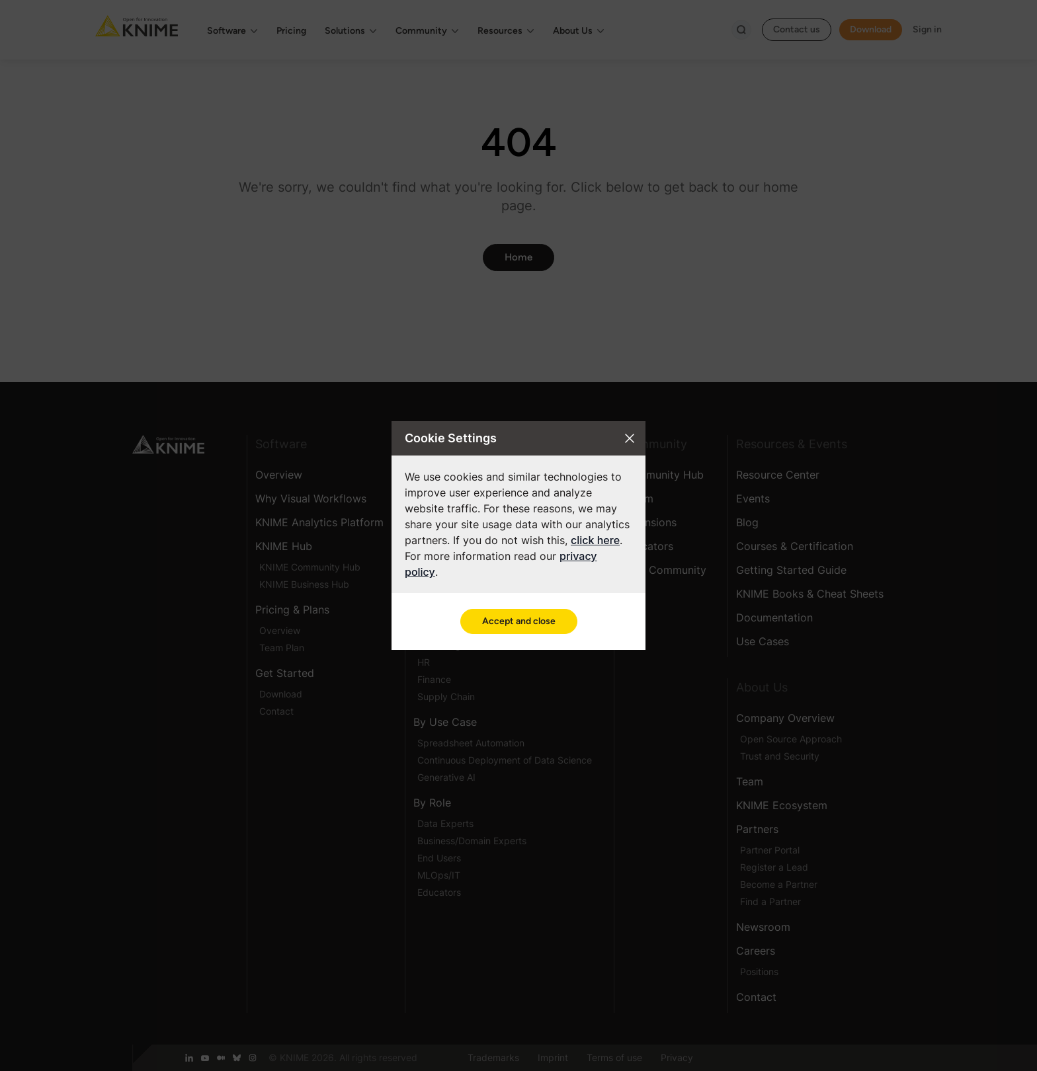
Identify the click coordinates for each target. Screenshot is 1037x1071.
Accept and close (519, 621)
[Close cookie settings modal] (630, 438)
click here (595, 540)
